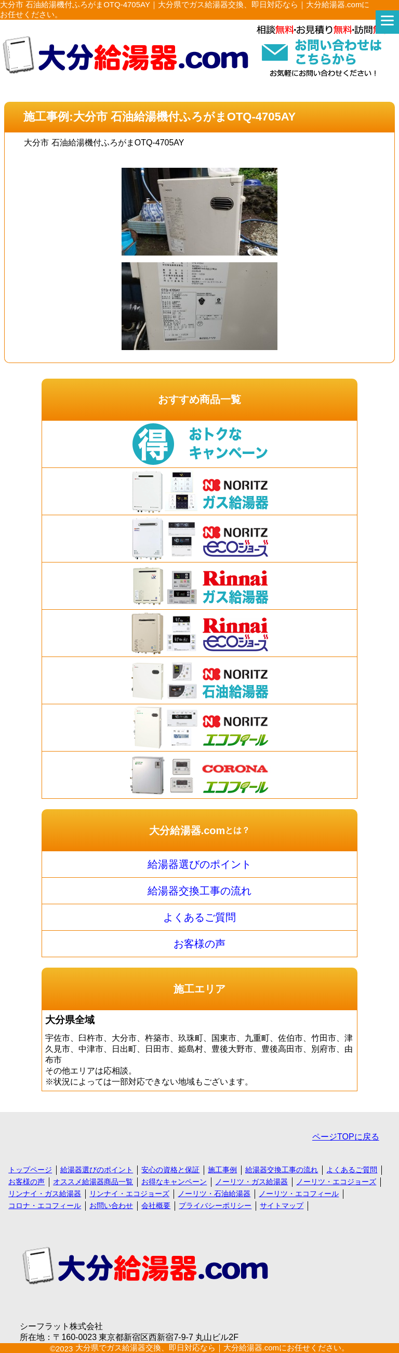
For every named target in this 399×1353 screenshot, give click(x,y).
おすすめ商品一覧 (199, 399)
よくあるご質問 (199, 917)
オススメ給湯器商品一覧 (93, 1181)
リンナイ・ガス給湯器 (44, 1193)
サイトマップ (281, 1205)
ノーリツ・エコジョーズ (336, 1181)
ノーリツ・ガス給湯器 (251, 1181)
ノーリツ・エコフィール (299, 1193)
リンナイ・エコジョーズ (129, 1193)
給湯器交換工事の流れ (199, 890)
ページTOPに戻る (345, 1136)
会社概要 (155, 1205)
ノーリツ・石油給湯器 (214, 1193)
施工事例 (222, 1170)
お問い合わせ (111, 1205)
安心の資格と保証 (170, 1170)
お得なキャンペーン (174, 1181)
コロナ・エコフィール (44, 1205)
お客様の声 (199, 943)
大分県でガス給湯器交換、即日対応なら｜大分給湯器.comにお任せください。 (212, 1347)
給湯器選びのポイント (199, 864)
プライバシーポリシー (215, 1205)
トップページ (30, 1170)
